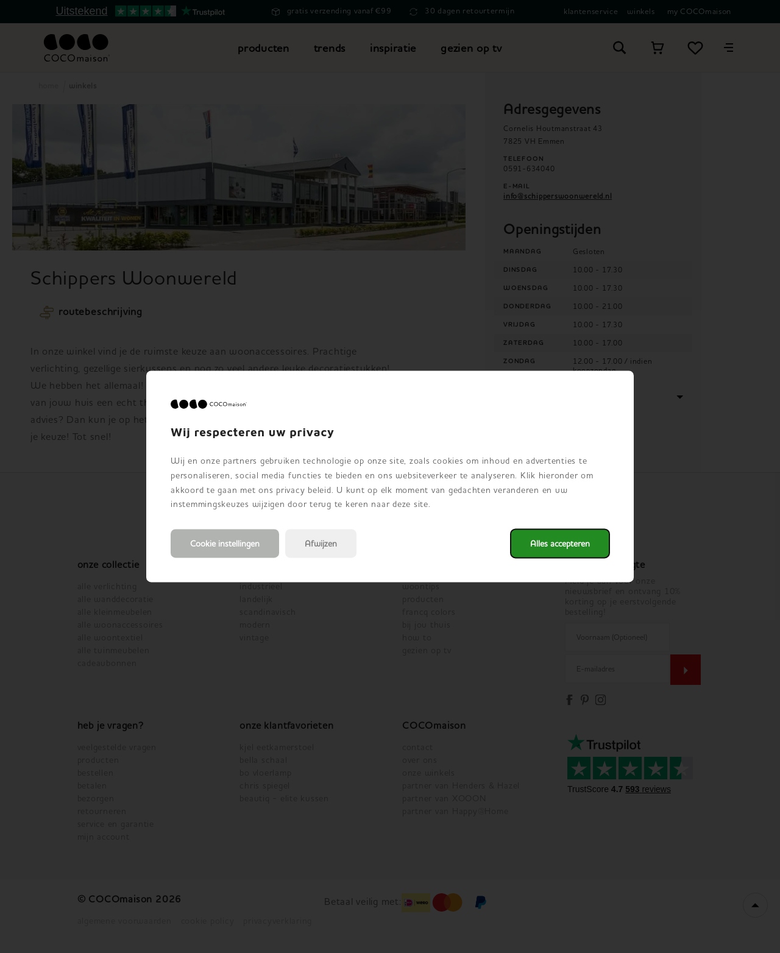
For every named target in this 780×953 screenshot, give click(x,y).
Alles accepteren (560, 544)
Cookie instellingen (225, 544)
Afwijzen (321, 544)
